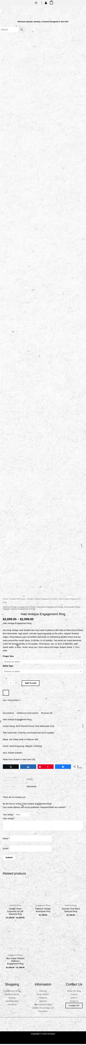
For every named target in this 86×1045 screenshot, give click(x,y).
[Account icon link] (46, 3)
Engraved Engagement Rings (49, 608)
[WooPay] (6, 693)
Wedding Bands (12, 995)
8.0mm (30, 780)
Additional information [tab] (27, 714)
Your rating (8, 815)
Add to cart (30, 684)
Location (74, 995)
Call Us (74, 999)
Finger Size (8, 657)
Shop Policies (43, 995)
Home (5, 600)
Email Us (74, 1002)
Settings (12, 999)
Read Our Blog (74, 992)
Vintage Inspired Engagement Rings (42, 600)
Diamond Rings (10, 608)
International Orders (43, 1005)
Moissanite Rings (72, 608)
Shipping (43, 999)
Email (6, 849)
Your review (9, 819)
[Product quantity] (10, 683)
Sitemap (43, 992)
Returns (43, 1002)
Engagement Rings (17, 600)
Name (6, 839)
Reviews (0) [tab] (46, 714)
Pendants (12, 1005)
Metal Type (8, 667)
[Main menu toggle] (36, 3)
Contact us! (74, 1006)
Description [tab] (8, 714)
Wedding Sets (12, 1002)
